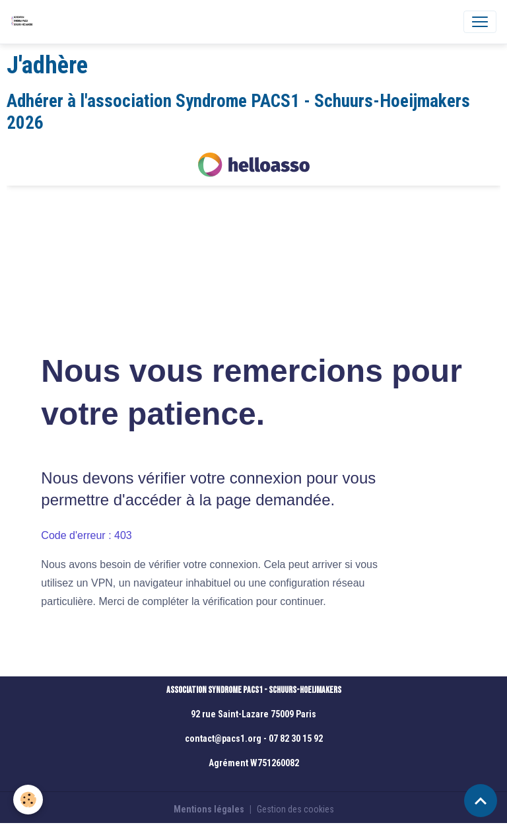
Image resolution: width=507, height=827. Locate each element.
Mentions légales (209, 809)
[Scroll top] (480, 800)
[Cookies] (28, 799)
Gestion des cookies (295, 809)
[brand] (24, 22)
